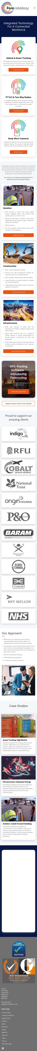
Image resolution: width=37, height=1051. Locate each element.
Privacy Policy (6, 1005)
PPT (6, 1025)
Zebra (3, 1016)
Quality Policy (6, 1010)
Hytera (4, 1022)
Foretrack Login (6, 1036)
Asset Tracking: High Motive (15, 733)
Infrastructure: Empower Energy (17, 774)
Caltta (4, 1030)
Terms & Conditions (8, 1008)
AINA (3, 1025)
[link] (18, 932)
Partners (4, 1013)
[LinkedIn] (2, 1040)
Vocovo (4, 1033)
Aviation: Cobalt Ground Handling (17, 816)
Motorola (5, 1019)
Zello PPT (5, 1027)
